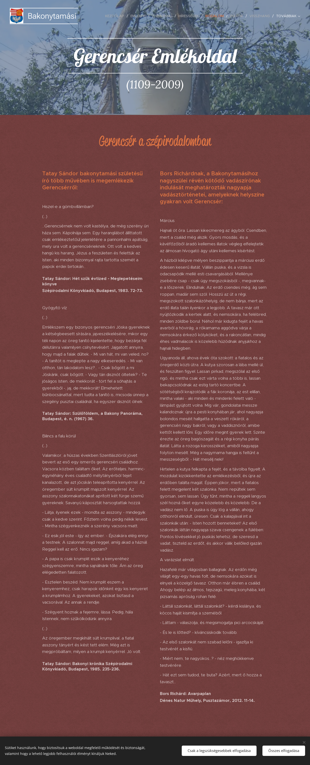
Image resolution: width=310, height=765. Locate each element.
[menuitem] (116, 16)
